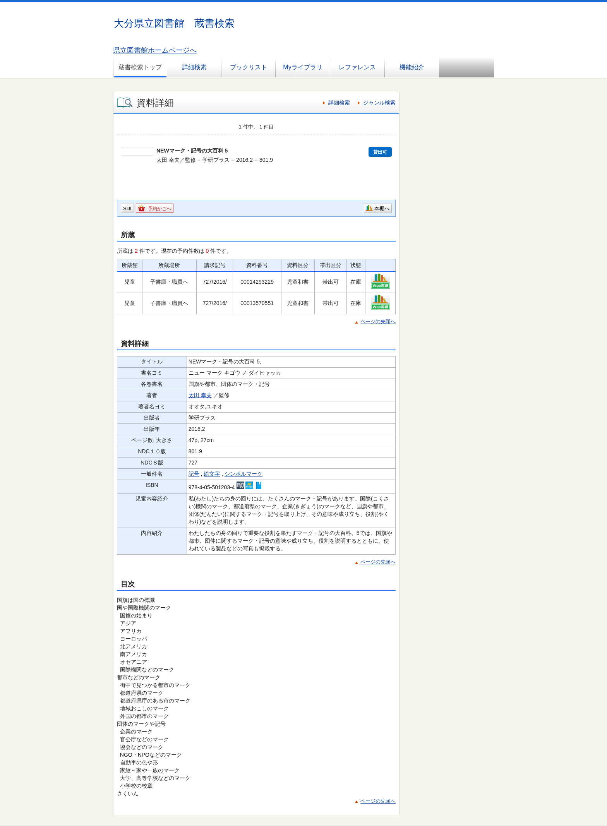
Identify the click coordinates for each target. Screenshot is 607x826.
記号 (194, 474)
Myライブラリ (302, 67)
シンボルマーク (243, 474)
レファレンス (357, 67)
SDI (127, 208)
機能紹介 (412, 67)
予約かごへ (159, 208)
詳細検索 (194, 67)
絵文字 (212, 474)
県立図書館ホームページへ (155, 50)
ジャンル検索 (379, 102)
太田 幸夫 (200, 395)
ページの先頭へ (378, 321)
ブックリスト (248, 67)
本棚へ (381, 208)
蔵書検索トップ (140, 67)
